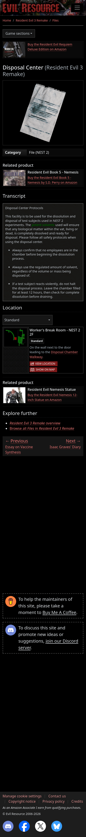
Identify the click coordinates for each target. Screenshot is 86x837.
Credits (77, 801)
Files (56, 20)
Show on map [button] (45, 369)
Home (7, 20)
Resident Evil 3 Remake (32, 20)
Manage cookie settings (22, 796)
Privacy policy (53, 801)
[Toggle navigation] (77, 7)
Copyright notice (22, 801)
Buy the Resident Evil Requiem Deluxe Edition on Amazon (50, 46)
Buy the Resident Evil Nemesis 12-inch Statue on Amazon (52, 397)
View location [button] (45, 364)
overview (35, 423)
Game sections (17, 33)
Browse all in (42, 428)
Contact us (57, 796)
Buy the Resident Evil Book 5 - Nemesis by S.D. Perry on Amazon (52, 180)
